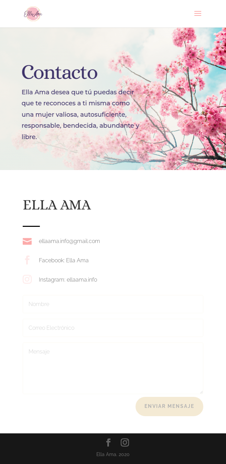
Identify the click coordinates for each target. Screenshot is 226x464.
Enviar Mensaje (169, 406)
